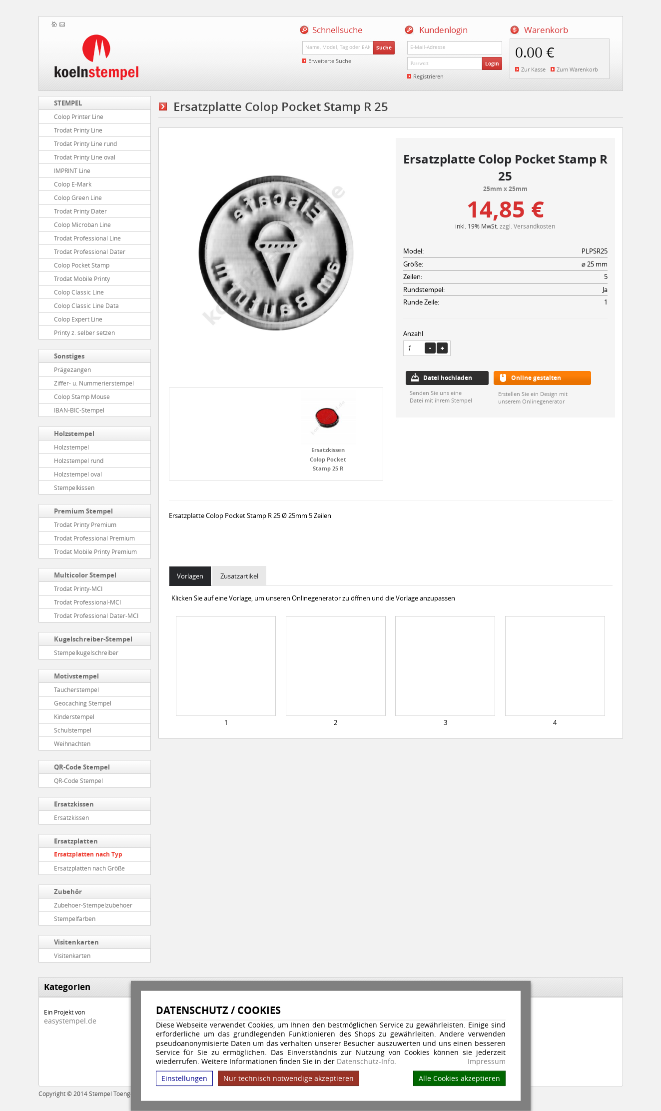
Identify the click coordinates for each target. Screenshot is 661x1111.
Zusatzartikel (239, 576)
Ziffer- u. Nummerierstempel (94, 383)
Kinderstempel (74, 716)
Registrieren (428, 76)
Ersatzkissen (74, 804)
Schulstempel (72, 730)
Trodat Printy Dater (80, 211)
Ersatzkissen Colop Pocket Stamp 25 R (328, 459)
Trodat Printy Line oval (84, 157)
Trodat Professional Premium (94, 538)
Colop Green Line (78, 198)
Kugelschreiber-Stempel (93, 639)
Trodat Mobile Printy (82, 278)
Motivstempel (76, 676)
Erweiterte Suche (329, 60)
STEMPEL (68, 103)
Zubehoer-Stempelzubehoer (93, 905)
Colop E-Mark (72, 184)
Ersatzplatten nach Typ (88, 854)
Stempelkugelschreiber (86, 652)
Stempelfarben (74, 918)
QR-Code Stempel (82, 767)
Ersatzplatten (76, 841)
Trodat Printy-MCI (78, 588)
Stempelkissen (74, 488)
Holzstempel (74, 433)
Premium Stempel (83, 511)
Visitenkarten (76, 942)
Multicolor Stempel (85, 575)
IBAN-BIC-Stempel (79, 410)
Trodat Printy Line (78, 130)
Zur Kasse (533, 69)
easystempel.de (70, 1021)
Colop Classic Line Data (86, 306)
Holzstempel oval (78, 474)
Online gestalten (536, 378)
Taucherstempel (76, 690)
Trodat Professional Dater (89, 252)
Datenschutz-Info (365, 1061)
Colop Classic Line (79, 292)
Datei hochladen (447, 378)
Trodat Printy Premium (85, 524)
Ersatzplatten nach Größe (89, 868)
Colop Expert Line (78, 319)
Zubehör (68, 891)
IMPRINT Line (72, 170)
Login (492, 63)
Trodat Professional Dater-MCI (96, 616)
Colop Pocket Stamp (81, 265)
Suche (384, 47)
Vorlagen (190, 576)
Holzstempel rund (78, 460)
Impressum (487, 1061)
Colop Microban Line (82, 224)
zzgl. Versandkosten (527, 226)
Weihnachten (72, 744)
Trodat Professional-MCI (87, 602)
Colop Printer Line (78, 116)
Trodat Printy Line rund (85, 144)
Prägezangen (72, 370)
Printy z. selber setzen (84, 332)
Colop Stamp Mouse (82, 396)
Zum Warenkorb (577, 69)
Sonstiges (69, 356)
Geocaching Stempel (82, 703)
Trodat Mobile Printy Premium (95, 552)
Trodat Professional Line (87, 238)
